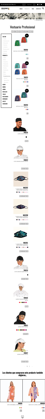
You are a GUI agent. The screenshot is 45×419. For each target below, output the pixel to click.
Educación (5, 43)
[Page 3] (21, 412)
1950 (33, 9)
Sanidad (5, 51)
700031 (26, 325)
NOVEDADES (5, 99)
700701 (26, 77)
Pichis (4, 74)
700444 (26, 298)
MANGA (4, 87)
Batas (4, 59)
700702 (26, 50)
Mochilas (6, 82)
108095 (20, 403)
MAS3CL (25, 243)
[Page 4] (24, 412)
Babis (4, 72)
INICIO (21, 9)
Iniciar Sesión (34, 5)
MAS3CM (25, 215)
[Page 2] (17, 412)
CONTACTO (38, 9)
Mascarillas (6, 80)
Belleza (5, 53)
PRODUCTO (27, 9)
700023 (26, 160)
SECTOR (4, 36)
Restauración (6, 49)
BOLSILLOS (5, 91)
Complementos (6, 76)
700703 (26, 105)
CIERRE (4, 89)
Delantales (5, 65)
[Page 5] (27, 412)
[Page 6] (31, 412)
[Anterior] (5, 375)
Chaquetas (5, 63)
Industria (5, 45)
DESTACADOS (5, 96)
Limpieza (5, 47)
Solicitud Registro (24, 5)
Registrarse (29, 4)
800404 (42, 403)
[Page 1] (14, 412)
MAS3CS (25, 188)
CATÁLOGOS (5, 104)
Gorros (5, 78)
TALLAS (4, 94)
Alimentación (6, 41)
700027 (26, 353)
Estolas (5, 68)
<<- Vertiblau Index (38, 20)
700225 (26, 132)
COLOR (4, 84)
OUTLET (4, 101)
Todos (4, 38)
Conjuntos (5, 61)
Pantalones (5, 70)
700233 (26, 270)
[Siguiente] (40, 375)
